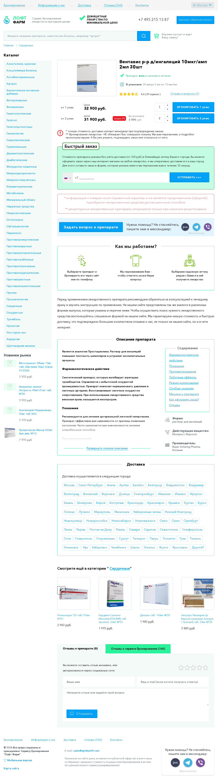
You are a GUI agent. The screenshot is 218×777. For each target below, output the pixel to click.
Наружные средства (20, 206)
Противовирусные (19, 246)
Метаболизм (14, 193)
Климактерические (19, 186)
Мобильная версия (19, 760)
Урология (12, 325)
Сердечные (26, 45)
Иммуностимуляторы (20, 180)
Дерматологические (20, 153)
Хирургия (13, 339)
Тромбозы (13, 319)
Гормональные (16, 146)
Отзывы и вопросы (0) (185, 93)
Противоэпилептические (23, 286)
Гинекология (14, 133)
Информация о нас (51, 5)
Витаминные (15, 107)
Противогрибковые (19, 259)
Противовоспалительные (23, 253)
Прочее (11, 292)
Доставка (84, 5)
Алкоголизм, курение (21, 63)
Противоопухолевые (20, 266)
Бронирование (14, 5)
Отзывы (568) (113, 5)
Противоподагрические (22, 272)
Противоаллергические (22, 239)
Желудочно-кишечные (21, 166)
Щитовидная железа (20, 345)
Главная (8, 45)
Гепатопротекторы (19, 126)
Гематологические (18, 113)
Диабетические (16, 160)
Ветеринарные (16, 100)
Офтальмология (17, 226)
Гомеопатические (18, 140)
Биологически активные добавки (22, 91)
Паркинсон (13, 233)
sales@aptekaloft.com (86, 750)
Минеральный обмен (20, 199)
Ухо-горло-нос (16, 332)
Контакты (142, 5)
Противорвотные (18, 279)
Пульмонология (17, 299)
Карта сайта (11, 768)
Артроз (11, 83)
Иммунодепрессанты (20, 173)
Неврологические (18, 213)
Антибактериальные (20, 77)
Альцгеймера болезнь (21, 70)
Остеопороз (14, 219)
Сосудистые (14, 312)
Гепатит (11, 120)
